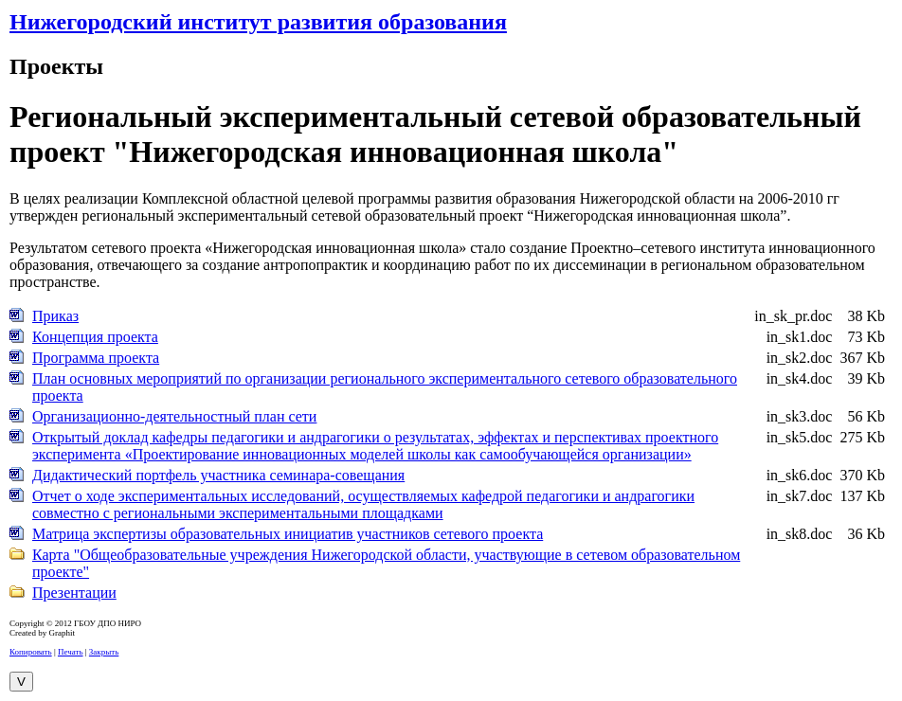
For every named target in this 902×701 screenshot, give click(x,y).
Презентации (74, 592)
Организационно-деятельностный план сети (174, 416)
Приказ (55, 316)
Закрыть (103, 651)
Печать (70, 651)
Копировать (30, 651)
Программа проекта (95, 358)
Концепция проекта (95, 337)
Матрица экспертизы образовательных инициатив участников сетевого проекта (287, 534)
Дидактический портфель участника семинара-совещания (218, 475)
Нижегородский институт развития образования (258, 21)
